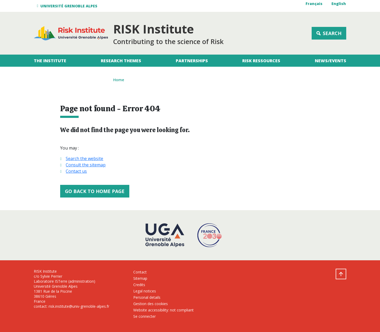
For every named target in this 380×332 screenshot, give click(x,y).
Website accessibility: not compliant (163, 309)
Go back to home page (95, 191)
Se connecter (144, 316)
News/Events (330, 61)
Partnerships (192, 61)
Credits (139, 284)
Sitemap (140, 278)
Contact (140, 272)
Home (118, 79)
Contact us (76, 171)
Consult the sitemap (86, 165)
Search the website (84, 158)
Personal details (146, 297)
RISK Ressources (261, 61)
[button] (68, 6)
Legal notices (144, 290)
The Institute (50, 61)
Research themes (121, 61)
